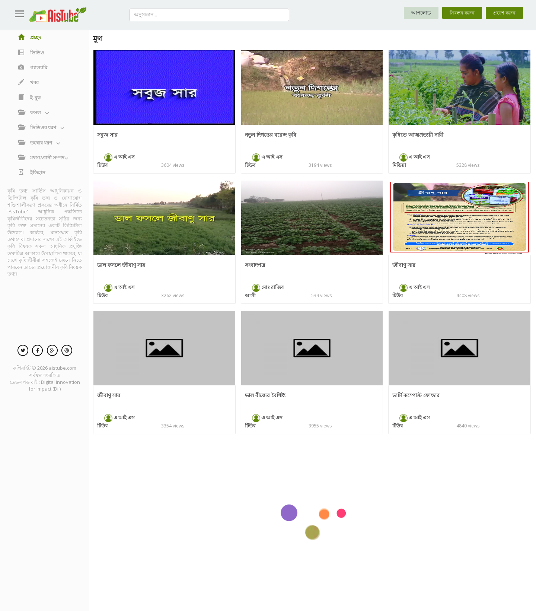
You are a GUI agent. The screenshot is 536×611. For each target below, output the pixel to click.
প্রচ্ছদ (29, 37)
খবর (28, 82)
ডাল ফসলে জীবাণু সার (122, 264)
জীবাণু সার (404, 264)
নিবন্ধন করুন (459, 13)
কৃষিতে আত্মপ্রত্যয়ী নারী (419, 134)
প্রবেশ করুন (503, 13)
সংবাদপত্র (255, 264)
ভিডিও (31, 52)
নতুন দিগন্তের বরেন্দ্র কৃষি (272, 134)
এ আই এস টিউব (118, 156)
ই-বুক (29, 97)
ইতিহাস (31, 172)
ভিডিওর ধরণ (41, 127)
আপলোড (416, 13)
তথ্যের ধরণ (39, 142)
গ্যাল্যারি (32, 67)
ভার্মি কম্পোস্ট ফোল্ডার (417, 395)
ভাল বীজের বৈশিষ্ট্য (266, 395)
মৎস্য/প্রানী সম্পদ (43, 157)
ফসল (33, 112)
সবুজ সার (107, 134)
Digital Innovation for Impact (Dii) (54, 385)
